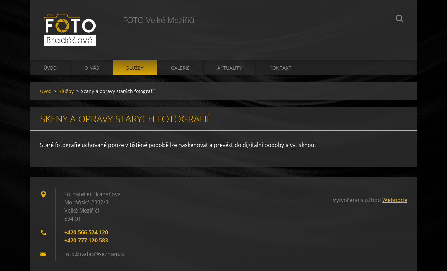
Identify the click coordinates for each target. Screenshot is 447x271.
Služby (134, 68)
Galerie (180, 68)
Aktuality (229, 68)
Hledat (400, 20)
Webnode (394, 200)
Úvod (50, 68)
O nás (91, 68)
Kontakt (280, 68)
